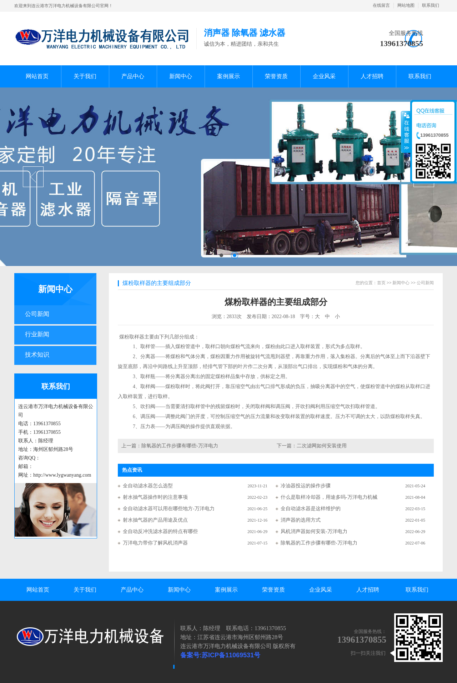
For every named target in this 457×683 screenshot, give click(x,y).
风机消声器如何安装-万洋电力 (314, 531)
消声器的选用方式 (301, 520)
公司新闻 (37, 314)
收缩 (406, 132)
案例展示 (226, 590)
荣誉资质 (273, 590)
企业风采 (320, 590)
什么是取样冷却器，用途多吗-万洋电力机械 (329, 497)
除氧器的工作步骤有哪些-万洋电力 (179, 445)
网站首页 (37, 590)
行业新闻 (37, 334)
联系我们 (430, 5)
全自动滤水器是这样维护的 (311, 508)
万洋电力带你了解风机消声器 (155, 543)
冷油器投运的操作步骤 (306, 485)
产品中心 (132, 590)
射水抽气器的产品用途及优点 (155, 520)
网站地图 (406, 5)
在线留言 (381, 5)
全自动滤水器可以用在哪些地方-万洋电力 (169, 508)
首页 (381, 282)
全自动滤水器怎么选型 (148, 485)
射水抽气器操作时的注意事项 (155, 497)
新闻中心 (55, 289)
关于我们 (85, 590)
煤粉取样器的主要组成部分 (156, 283)
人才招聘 (367, 590)
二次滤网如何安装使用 (322, 445)
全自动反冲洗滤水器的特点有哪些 (160, 531)
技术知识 (37, 354)
